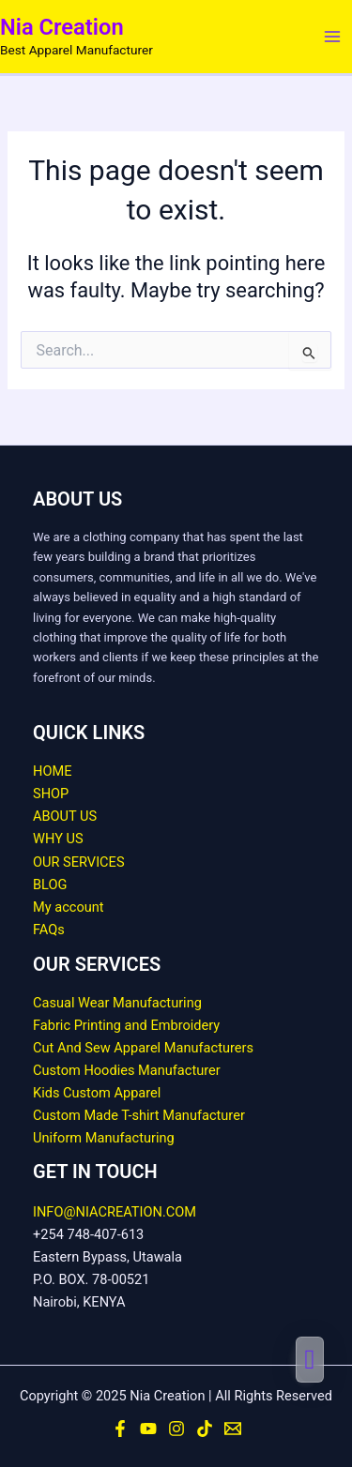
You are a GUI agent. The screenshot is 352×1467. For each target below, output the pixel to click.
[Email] (232, 1428)
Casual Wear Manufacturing (117, 1002)
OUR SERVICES (79, 862)
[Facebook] (120, 1428)
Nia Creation (62, 27)
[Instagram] (176, 1428)
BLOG (50, 884)
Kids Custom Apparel (97, 1092)
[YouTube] (148, 1428)
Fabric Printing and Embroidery (126, 1025)
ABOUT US (65, 816)
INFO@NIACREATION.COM (114, 1211)
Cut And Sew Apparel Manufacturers (143, 1047)
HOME (52, 771)
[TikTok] (204, 1428)
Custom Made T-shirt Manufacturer (139, 1115)
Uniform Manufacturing (104, 1137)
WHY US (58, 838)
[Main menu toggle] (332, 36)
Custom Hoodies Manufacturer (127, 1070)
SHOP (51, 793)
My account (68, 907)
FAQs (49, 929)
